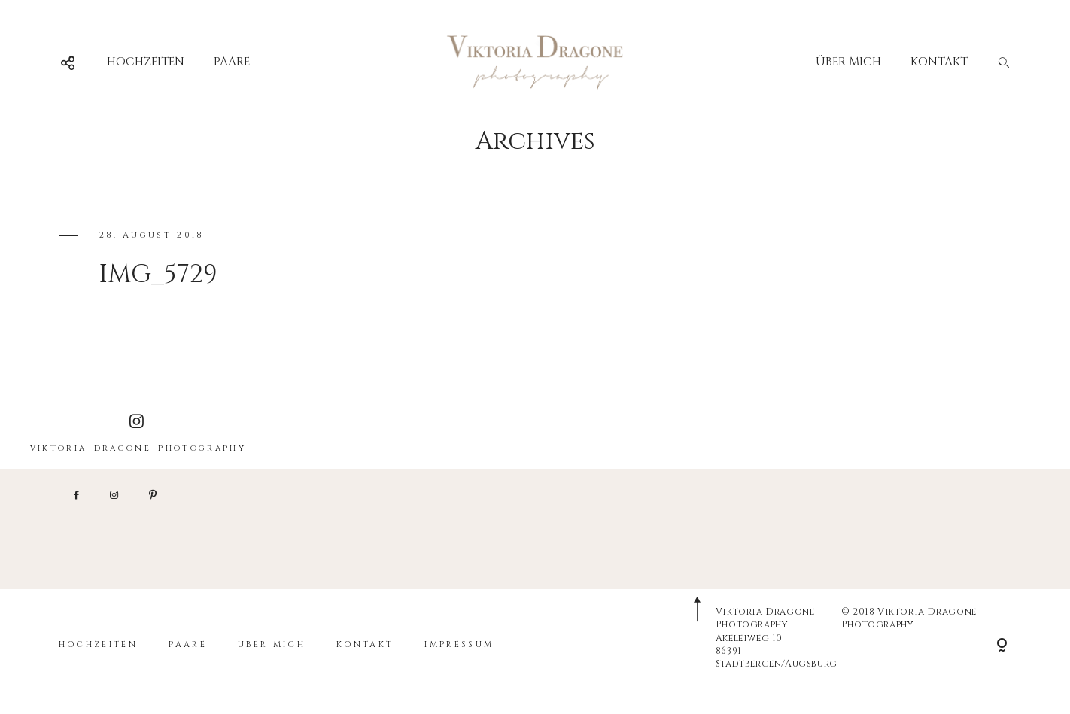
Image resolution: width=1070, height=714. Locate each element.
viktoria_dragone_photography (138, 433)
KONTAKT (939, 62)
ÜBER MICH (848, 62)
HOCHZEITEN (145, 62)
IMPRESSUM (459, 644)
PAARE (232, 62)
